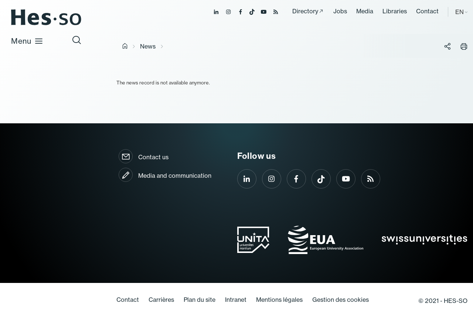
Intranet (235, 299)
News (148, 46)
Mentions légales (279, 299)
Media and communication (174, 175)
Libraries (394, 11)
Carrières (161, 299)
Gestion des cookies (340, 299)
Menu (27, 41)
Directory (305, 11)
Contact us (153, 157)
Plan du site (199, 299)
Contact (427, 11)
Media (364, 11)
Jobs (340, 11)
